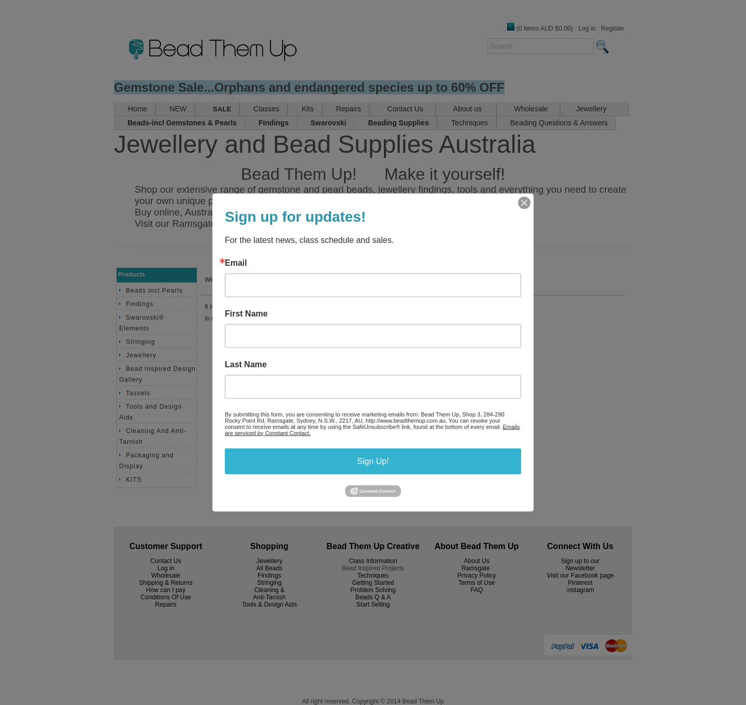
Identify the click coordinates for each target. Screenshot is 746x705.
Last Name (246, 364)
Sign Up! (373, 460)
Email (236, 262)
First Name (246, 313)
